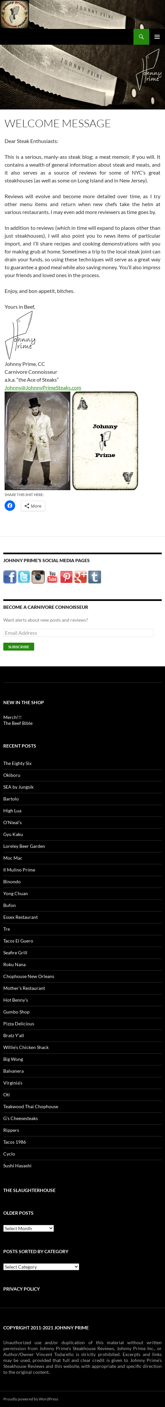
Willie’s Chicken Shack (26, 1047)
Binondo (12, 881)
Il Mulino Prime (19, 869)
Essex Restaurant (20, 917)
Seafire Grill (15, 952)
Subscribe (18, 646)
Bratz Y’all (13, 1035)
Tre (6, 929)
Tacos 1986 (14, 1142)
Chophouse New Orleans (28, 976)
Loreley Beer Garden (24, 846)
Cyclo (9, 1154)
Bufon (9, 905)
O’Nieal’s (12, 822)
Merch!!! (12, 717)
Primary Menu (157, 37)
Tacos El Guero (18, 940)
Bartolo (11, 798)
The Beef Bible (18, 723)
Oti (6, 1094)
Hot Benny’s (15, 1000)
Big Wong (13, 1059)
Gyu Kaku (13, 834)
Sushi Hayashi (17, 1165)
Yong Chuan (15, 893)
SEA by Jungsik (18, 787)
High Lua (12, 810)
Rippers (11, 1130)
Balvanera (13, 1071)
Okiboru (11, 775)
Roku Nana (14, 964)
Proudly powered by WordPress (30, 1398)
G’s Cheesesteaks (20, 1118)
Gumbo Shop (16, 1011)
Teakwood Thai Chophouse (30, 1106)
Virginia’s (12, 1082)
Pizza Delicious (18, 1023)
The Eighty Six (17, 763)
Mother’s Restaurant (24, 988)
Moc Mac (12, 858)
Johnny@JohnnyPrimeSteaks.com (43, 387)
